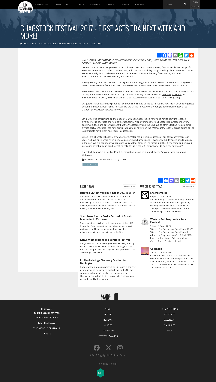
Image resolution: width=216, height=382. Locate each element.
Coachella (156, 248)
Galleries (169, 325)
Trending (108, 330)
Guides (108, 325)
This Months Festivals (46, 328)
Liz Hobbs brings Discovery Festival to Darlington (103, 262)
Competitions (62, 4)
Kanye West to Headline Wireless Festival (105, 239)
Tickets (80, 4)
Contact (169, 314)
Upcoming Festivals (46, 317)
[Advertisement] (45, 98)
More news (129, 186)
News (110, 4)
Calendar (169, 319)
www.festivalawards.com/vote (108, 109)
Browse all (189, 186)
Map (169, 330)
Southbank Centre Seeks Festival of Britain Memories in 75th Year (106, 218)
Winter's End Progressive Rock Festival (168, 221)
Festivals (41, 4)
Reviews (139, 4)
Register (195, 6)
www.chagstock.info (172, 94)
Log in (195, 2)
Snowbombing (159, 192)
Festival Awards (108, 335)
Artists (95, 4)
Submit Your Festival (47, 312)
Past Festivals (46, 322)
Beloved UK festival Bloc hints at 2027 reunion (107, 192)
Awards (124, 4)
